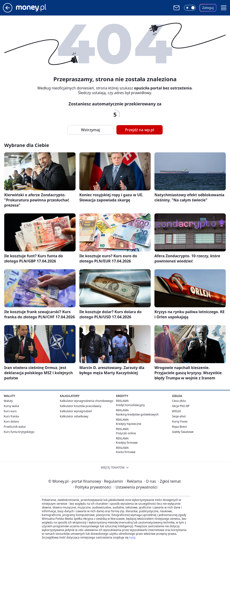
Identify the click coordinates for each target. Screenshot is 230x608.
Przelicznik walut (15, 427)
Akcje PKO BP (181, 406)
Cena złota (179, 401)
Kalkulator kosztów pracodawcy (80, 406)
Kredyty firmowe (127, 443)
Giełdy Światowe (183, 432)
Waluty (8, 401)
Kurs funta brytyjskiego (19, 432)
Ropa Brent (179, 427)
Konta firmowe (125, 452)
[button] (223, 8)
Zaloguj (208, 7)
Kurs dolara (11, 421)
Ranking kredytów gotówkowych (137, 414)
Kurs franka (11, 416)
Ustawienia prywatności (135, 487)
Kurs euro (10, 411)
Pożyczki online (126, 433)
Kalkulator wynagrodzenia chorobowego (86, 401)
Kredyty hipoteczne (128, 424)
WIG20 (176, 411)
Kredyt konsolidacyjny (130, 405)
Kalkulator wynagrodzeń (76, 411)
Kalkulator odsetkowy (74, 416)
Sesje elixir (179, 416)
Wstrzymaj (90, 129)
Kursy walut (11, 406)
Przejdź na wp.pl (139, 129)
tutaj (132, 537)
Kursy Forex (180, 421)
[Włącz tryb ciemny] (190, 8)
